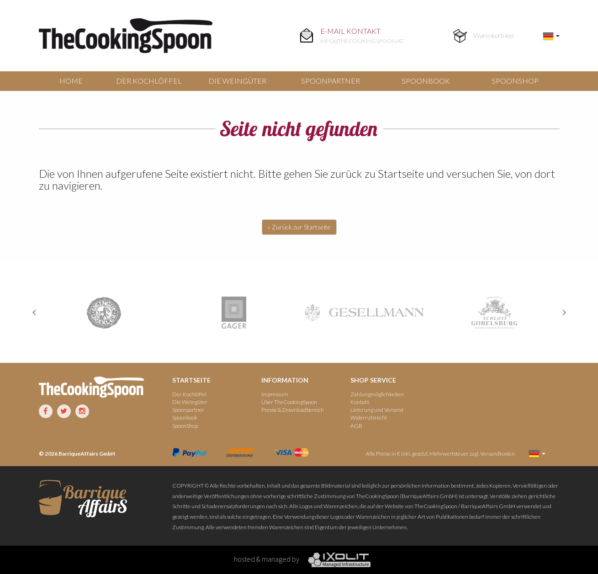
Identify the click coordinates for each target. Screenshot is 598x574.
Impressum (274, 394)
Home (71, 80)
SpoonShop (515, 80)
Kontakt (359, 402)
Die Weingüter (237, 80)
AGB (356, 425)
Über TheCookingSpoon (289, 402)
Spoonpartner (330, 80)
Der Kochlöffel (149, 80)
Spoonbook (426, 80)
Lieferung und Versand (376, 409)
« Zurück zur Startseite (299, 227)
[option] (104, 313)
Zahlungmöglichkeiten (377, 394)
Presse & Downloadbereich (292, 409)
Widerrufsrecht (368, 417)
